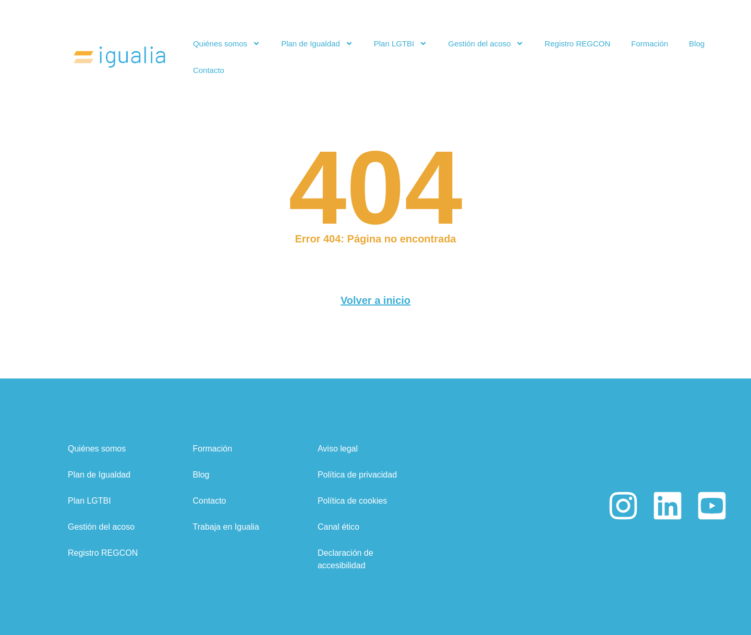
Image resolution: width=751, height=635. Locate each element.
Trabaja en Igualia (225, 525)
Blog (697, 43)
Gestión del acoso (486, 43)
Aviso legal (338, 447)
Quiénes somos (226, 43)
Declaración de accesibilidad (345, 558)
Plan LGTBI (401, 43)
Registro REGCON (577, 43)
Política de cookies (352, 499)
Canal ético (338, 525)
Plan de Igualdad (317, 43)
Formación (649, 43)
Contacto (208, 70)
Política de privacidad (357, 473)
